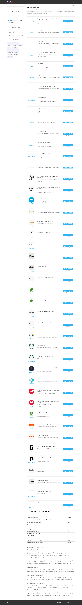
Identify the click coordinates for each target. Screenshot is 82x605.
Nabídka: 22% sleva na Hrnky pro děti (44, 457)
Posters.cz (15, 45)
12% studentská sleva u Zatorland (43, 210)
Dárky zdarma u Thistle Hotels (43, 75)
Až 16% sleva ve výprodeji (42, 108)
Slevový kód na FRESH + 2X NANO (44, 491)
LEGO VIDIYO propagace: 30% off (44, 322)
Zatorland (10, 54)
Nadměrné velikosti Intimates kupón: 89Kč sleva (46, 311)
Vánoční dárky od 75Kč (41, 97)
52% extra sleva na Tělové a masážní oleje (45, 356)
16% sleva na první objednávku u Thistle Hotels (46, 86)
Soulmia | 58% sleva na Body (42, 480)
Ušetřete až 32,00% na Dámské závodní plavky (46, 198)
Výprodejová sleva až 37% (42, 41)
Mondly (20, 45)
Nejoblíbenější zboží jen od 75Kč (43, 153)
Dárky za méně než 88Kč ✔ (42, 266)
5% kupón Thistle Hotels (42, 63)
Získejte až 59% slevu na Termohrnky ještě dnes (46, 446)
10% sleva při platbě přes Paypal (43, 30)
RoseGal (9, 45)
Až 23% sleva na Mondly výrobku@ (44, 423)
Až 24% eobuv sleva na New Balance (44, 412)
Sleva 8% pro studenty (41, 131)
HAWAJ (16, 52)
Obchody (8, 602)
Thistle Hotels (73, 5)
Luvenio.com (10, 43)
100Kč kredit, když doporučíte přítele (44, 142)
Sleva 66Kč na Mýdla (41, 345)
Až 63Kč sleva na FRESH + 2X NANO (44, 232)
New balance (15, 47)
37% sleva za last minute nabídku (43, 165)
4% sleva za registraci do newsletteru (44, 502)
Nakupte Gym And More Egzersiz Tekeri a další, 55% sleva (48, 367)
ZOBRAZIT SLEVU (68, 21)
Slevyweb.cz (68, 5)
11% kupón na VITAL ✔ (42, 243)
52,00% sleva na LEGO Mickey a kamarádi (45, 277)
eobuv (9, 47)
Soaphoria (10, 56)
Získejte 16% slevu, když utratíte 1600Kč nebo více (46, 52)
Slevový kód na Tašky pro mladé (43, 288)
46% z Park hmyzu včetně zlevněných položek (45, 221)
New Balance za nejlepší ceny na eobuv (44, 300)
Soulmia (16, 43)
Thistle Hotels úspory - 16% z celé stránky (45, 120)
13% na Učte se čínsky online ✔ (43, 435)
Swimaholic (16, 54)
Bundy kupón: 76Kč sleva (42, 255)
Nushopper (16, 49)
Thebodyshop (10, 52)
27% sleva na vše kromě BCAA (43, 378)
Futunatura (10, 49)
